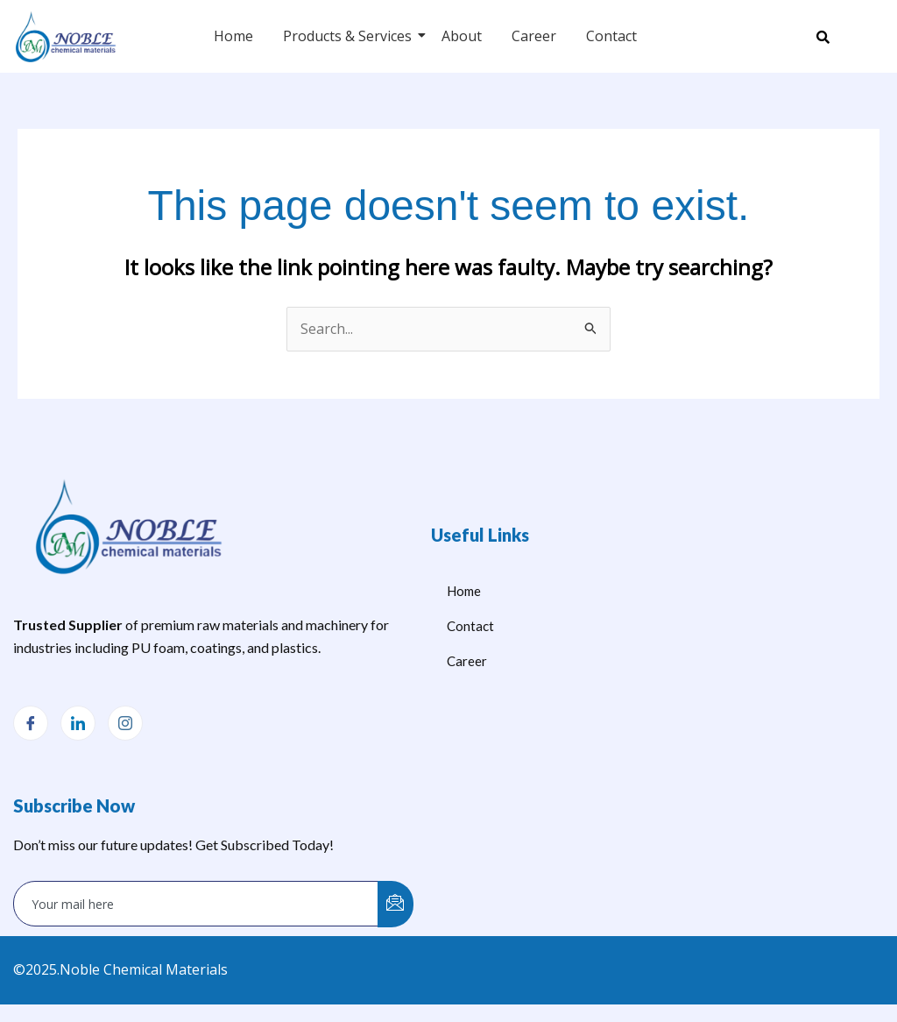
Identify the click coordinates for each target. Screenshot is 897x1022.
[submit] (395, 904)
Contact (611, 36)
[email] (196, 903)
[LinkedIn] (77, 723)
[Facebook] (30, 723)
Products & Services (350, 36)
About (461, 36)
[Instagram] (125, 723)
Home (233, 36)
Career (534, 36)
